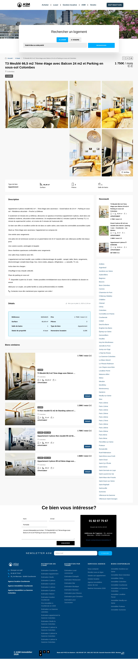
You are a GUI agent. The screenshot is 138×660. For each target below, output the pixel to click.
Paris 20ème (103, 431)
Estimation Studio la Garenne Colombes (48, 622)
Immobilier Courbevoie (119, 585)
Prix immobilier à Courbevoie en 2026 (48, 604)
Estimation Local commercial (70, 571)
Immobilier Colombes (118, 581)
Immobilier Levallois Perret (118, 595)
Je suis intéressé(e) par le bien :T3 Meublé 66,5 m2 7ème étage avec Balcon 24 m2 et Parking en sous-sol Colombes (48, 533)
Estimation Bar (69, 583)
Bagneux (102, 278)
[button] (124, 58)
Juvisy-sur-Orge (104, 349)
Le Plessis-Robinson (106, 363)
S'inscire (105, 553)
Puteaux (102, 445)
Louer (55, 5)
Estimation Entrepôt (71, 576)
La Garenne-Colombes (107, 356)
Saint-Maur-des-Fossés (107, 477)
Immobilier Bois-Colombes (120, 575)
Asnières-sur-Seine (106, 271)
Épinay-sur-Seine (105, 331)
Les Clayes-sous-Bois (107, 367)
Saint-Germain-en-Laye (107, 470)
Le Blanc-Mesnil (105, 360)
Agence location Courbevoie (19, 581)
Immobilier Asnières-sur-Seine (120, 570)
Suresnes (102, 492)
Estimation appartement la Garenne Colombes (50, 616)
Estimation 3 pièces (48, 580)
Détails (87, 396)
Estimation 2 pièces (48, 587)
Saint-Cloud (103, 460)
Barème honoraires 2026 (97, 588)
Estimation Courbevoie (49, 570)
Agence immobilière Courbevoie (20, 585)
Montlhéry (102, 385)
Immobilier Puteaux (118, 606)
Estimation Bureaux (71, 589)
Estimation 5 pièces (48, 590)
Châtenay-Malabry (105, 296)
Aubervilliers (103, 275)
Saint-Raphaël (104, 484)
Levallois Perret (104, 371)
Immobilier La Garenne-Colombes (119, 589)
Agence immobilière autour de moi (95, 583)
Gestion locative (70, 5)
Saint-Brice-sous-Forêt (107, 456)
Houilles (102, 339)
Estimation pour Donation (73, 596)
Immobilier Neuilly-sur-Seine (119, 601)
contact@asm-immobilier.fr (98, 540)
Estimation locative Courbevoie (48, 598)
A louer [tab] (62, 40)
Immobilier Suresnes (118, 609)
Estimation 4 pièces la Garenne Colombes (49, 640)
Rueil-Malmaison (105, 452)
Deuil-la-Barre (104, 324)
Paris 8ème (103, 435)
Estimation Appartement (49, 573)
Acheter (45, 5)
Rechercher (101, 45)
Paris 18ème (103, 424)
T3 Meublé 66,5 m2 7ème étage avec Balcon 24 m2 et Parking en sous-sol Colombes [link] (71, 373)
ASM (84, 5)
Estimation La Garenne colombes (49, 610)
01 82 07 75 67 (98, 520)
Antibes (101, 264)
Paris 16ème (103, 417)
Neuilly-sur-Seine (105, 396)
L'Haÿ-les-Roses (105, 353)
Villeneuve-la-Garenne (107, 495)
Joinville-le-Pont (104, 346)
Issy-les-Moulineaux (106, 342)
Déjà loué (47, 432)
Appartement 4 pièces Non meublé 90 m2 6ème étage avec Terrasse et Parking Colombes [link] (73, 436)
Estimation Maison (47, 593)
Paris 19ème (103, 428)
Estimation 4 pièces (48, 583)
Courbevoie (103, 317)
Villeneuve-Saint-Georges (108, 499)
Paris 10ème (103, 403)
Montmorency (104, 388)
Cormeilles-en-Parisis (106, 314)
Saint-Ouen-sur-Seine (107, 481)
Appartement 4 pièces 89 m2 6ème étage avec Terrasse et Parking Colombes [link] (68, 461)
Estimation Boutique (71, 586)
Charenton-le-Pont (105, 292)
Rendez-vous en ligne (95, 572)
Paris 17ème (103, 420)
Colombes (102, 310)
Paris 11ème (103, 406)
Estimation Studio (47, 577)
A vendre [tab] (75, 40)
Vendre (93, 5)
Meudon (102, 381)
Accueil (10, 58)
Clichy (101, 307)
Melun (101, 378)
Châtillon (102, 299)
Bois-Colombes (104, 285)
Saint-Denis (103, 467)
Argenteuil (102, 267)
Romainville (103, 449)
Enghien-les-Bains (105, 328)
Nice (100, 399)
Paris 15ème (103, 413)
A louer (17, 58)
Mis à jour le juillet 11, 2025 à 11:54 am (78, 303)
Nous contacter (93, 569)
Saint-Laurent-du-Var (106, 474)
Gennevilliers (103, 335)
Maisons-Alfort (104, 374)
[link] (20, 376)
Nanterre (102, 392)
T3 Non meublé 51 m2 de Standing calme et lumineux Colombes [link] (63, 411)
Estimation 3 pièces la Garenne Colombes (49, 634)
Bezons (101, 282)
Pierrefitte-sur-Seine (106, 442)
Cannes (102, 289)
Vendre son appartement (96, 575)
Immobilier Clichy (117, 578)
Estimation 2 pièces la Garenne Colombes (49, 628)
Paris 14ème (103, 410)
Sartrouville (103, 488)
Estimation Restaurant (72, 579)
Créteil (101, 321)
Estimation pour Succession (70, 601)
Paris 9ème (103, 438)
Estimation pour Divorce (73, 593)
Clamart (102, 303)
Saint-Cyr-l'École (105, 463)
